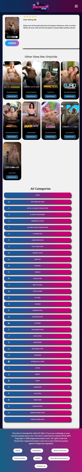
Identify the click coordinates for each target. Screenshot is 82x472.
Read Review (12, 96)
